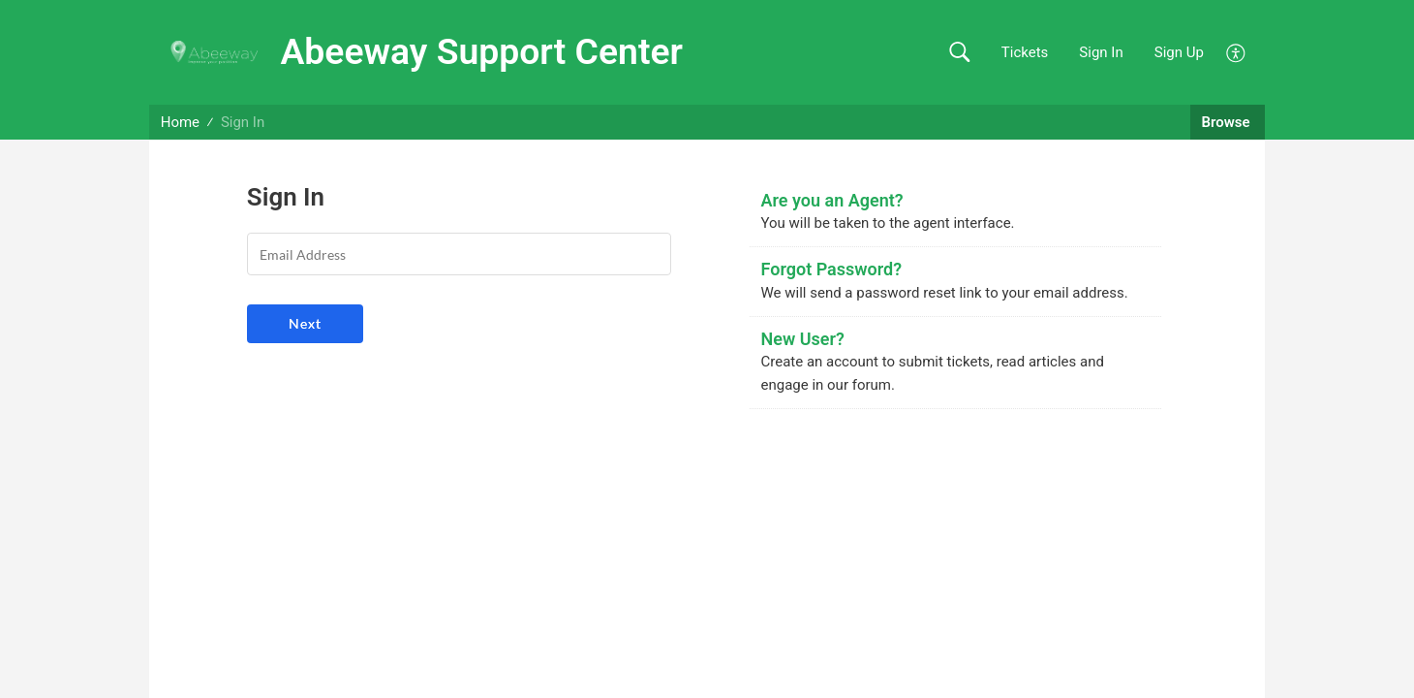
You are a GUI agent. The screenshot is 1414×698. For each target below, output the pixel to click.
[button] (959, 53)
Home (180, 122)
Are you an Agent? (832, 200)
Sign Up (1179, 52)
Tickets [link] (1025, 52)
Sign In (1100, 52)
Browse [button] (1228, 122)
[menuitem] (1236, 51)
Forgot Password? (832, 269)
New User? (803, 339)
